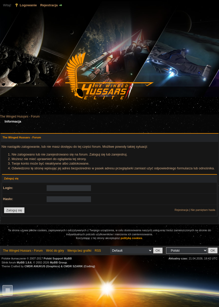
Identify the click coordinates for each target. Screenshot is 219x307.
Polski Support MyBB (58, 258)
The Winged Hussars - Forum (20, 116)
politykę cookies (131, 238)
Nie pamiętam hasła (203, 209)
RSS (98, 250)
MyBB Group (58, 262)
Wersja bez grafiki (79, 250)
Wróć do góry (55, 250)
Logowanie (28, 5)
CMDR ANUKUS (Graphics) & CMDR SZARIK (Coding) (59, 266)
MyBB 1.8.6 (24, 262)
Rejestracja (49, 5)
